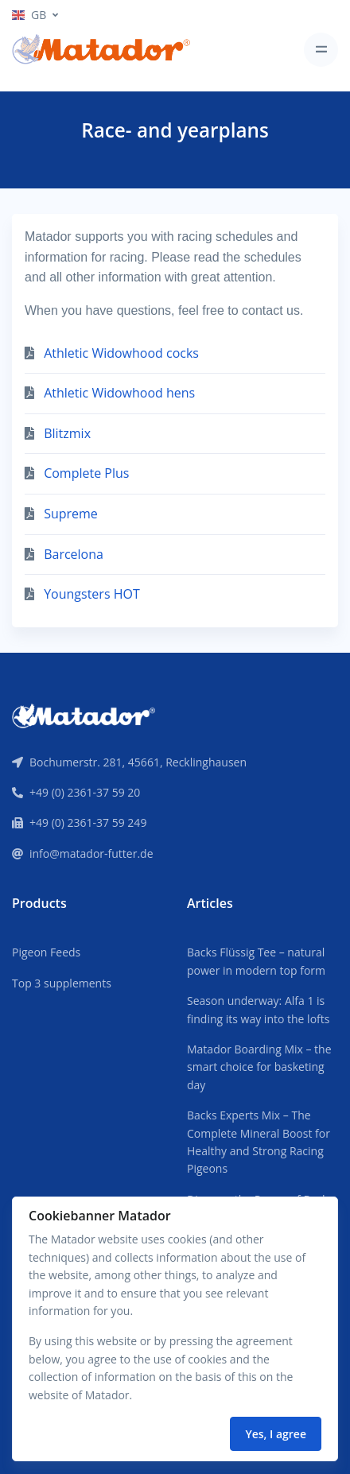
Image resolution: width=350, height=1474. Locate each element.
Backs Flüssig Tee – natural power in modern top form (256, 961)
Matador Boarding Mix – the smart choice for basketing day (259, 1066)
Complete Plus (86, 473)
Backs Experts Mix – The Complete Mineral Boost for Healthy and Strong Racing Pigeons (258, 1141)
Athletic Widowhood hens (119, 392)
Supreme (71, 513)
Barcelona (73, 554)
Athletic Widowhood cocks (121, 353)
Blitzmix (67, 433)
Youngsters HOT (92, 594)
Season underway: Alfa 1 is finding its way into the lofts (258, 1009)
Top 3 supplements (61, 983)
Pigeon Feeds (46, 952)
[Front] (83, 714)
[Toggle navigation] (321, 50)
